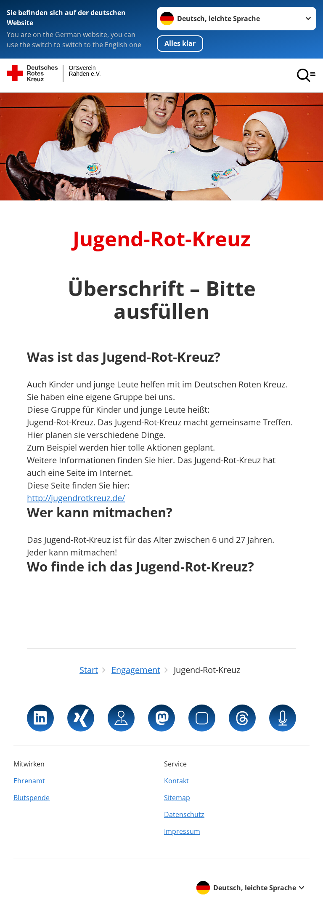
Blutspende (31, 797)
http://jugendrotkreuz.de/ (76, 498)
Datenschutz (184, 814)
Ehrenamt (29, 780)
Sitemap (177, 797)
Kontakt (176, 780)
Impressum (182, 831)
